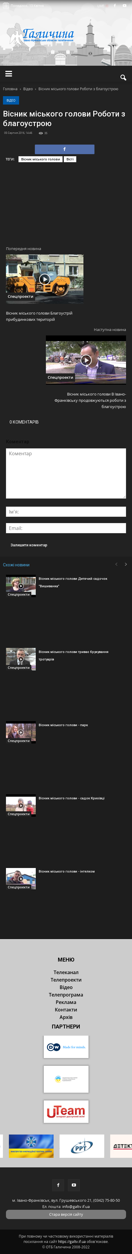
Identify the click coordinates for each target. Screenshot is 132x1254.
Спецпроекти (20, 296)
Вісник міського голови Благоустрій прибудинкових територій (39, 316)
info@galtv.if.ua (76, 1206)
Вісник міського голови (40, 159)
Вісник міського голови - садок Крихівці (72, 798)
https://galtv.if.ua (72, 1241)
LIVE (102, 6)
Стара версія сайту (66, 1214)
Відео (11, 100)
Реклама (66, 1002)
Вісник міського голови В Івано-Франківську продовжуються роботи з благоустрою (90, 400)
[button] (123, 78)
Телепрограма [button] (66, 994)
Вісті (70, 159)
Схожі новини (16, 564)
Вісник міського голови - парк (63, 725)
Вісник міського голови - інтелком (67, 871)
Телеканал (66, 972)
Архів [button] (66, 1017)
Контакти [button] (66, 1009)
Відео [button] (66, 987)
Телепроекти (66, 979)
